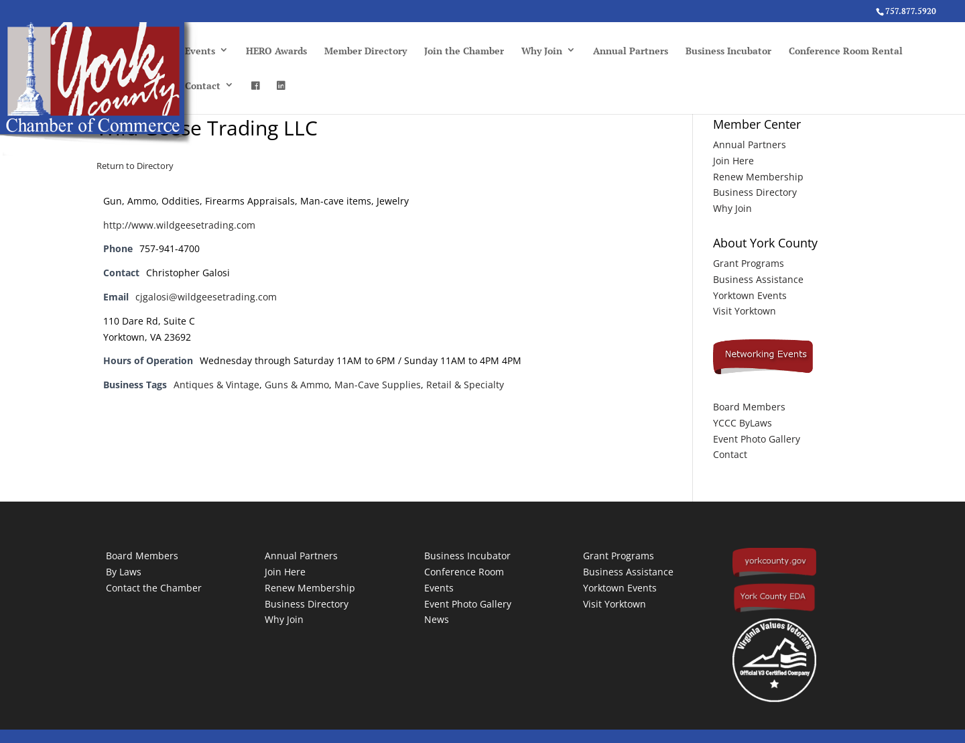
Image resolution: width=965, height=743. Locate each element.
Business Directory (755, 192)
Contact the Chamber (154, 587)
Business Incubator (728, 50)
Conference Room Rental (846, 50)
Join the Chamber (464, 50)
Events (200, 50)
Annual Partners (630, 50)
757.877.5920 (910, 11)
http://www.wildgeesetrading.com (179, 225)
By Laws (123, 571)
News (436, 619)
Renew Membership (758, 176)
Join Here (733, 160)
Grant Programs (748, 263)
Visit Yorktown (744, 310)
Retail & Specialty (465, 384)
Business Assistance (758, 279)
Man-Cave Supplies (377, 384)
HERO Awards (276, 50)
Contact (202, 85)
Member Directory (365, 50)
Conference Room (464, 571)
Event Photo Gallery (756, 439)
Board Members (749, 406)
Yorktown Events (750, 295)
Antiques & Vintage (216, 384)
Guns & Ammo (297, 384)
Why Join (541, 50)
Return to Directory (135, 166)
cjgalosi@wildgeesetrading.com (206, 296)
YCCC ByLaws (742, 422)
